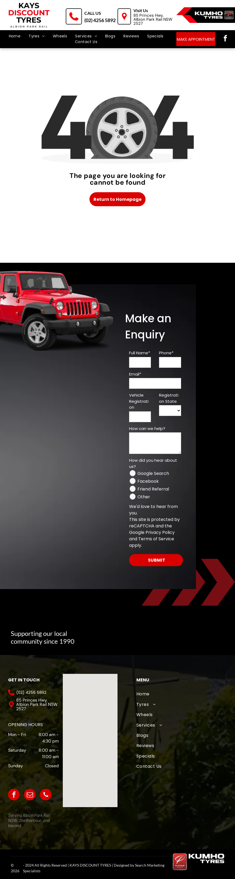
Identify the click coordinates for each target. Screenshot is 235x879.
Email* (135, 374)
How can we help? (147, 428)
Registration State (168, 398)
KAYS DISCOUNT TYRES (90, 865)
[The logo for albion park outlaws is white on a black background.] (202, 634)
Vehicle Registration (138, 401)
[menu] (12, 24)
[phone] (45, 795)
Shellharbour (30, 820)
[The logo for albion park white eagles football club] (148, 634)
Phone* (166, 353)
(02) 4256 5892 (100, 20)
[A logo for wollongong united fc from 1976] (175, 634)
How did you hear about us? (153, 463)
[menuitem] (15, 36)
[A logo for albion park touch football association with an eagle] (121, 634)
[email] (30, 795)
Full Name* (139, 353)
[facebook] (225, 39)
